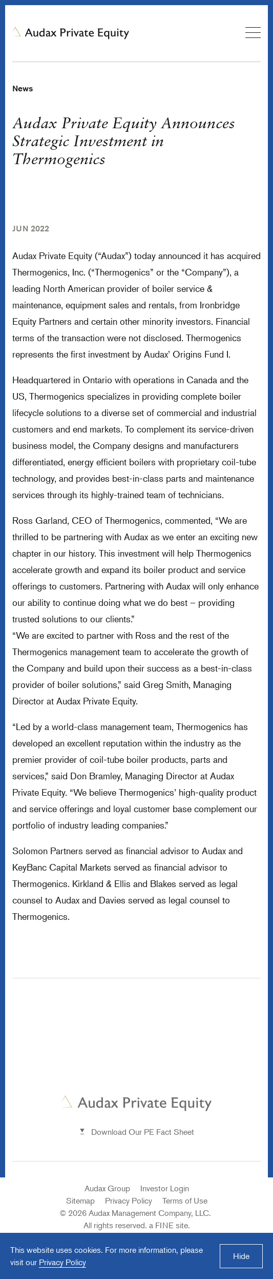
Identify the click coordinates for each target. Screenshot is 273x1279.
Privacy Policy (128, 1200)
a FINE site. (169, 1225)
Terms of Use (184, 1200)
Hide (241, 1256)
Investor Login (164, 1188)
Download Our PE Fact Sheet (142, 1132)
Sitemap (80, 1200)
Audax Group (107, 1188)
